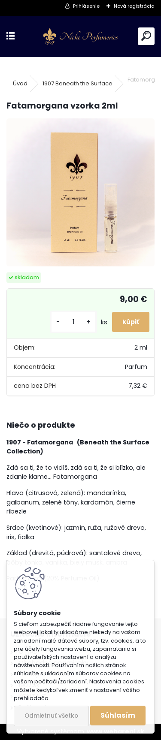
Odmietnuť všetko (51, 716)
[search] (146, 36)
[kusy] (73, 321)
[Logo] (80, 36)
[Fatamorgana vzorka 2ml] (80, 192)
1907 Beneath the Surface (77, 83)
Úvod (20, 83)
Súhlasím (117, 715)
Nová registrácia (134, 6)
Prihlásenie (86, 6)
